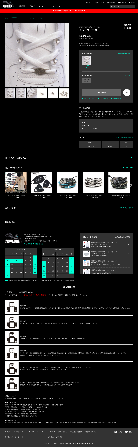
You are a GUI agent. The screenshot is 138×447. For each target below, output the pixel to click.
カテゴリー (42, 6)
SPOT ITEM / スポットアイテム (89, 27)
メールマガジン (99, 2)
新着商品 (22, 6)
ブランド (32, 6)
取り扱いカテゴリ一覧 (55, 437)
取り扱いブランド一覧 (12, 437)
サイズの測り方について (125, 138)
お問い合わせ (111, 2)
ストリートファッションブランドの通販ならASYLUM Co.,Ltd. (62, 443)
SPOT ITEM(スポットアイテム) (18, 18)
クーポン (88, 2)
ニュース (40, 432)
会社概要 (29, 244)
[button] (66, 55)
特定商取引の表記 (90, 432)
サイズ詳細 (126, 75)
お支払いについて (89, 98)
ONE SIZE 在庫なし (87, 81)
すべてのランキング (126, 208)
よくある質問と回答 (76, 432)
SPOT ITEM (129, 167)
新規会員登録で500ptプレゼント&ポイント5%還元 (69, 11)
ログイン (8, 432)
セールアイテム (55, 6)
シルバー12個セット (86, 62)
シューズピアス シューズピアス (36, 18)
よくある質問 (104, 98)
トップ (6, 18)
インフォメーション (19, 432)
